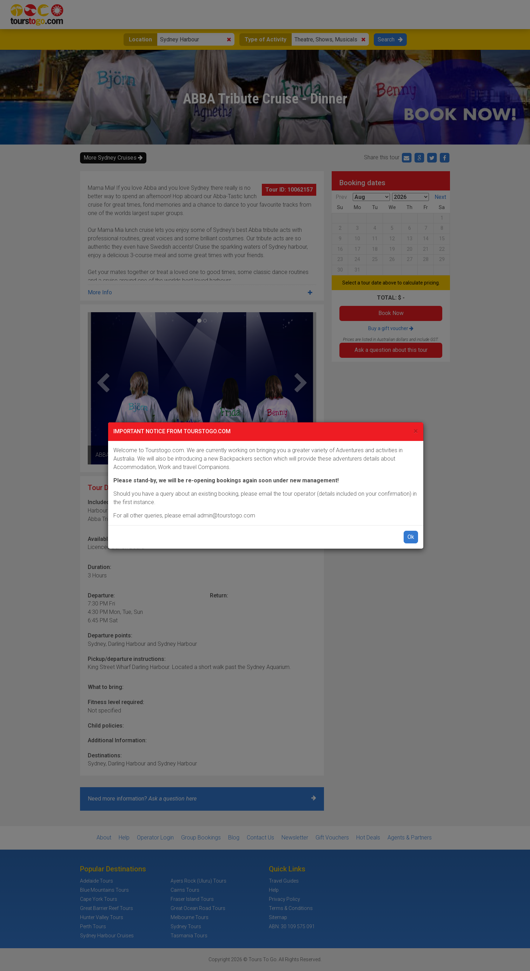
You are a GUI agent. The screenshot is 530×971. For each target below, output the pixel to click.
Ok (411, 537)
